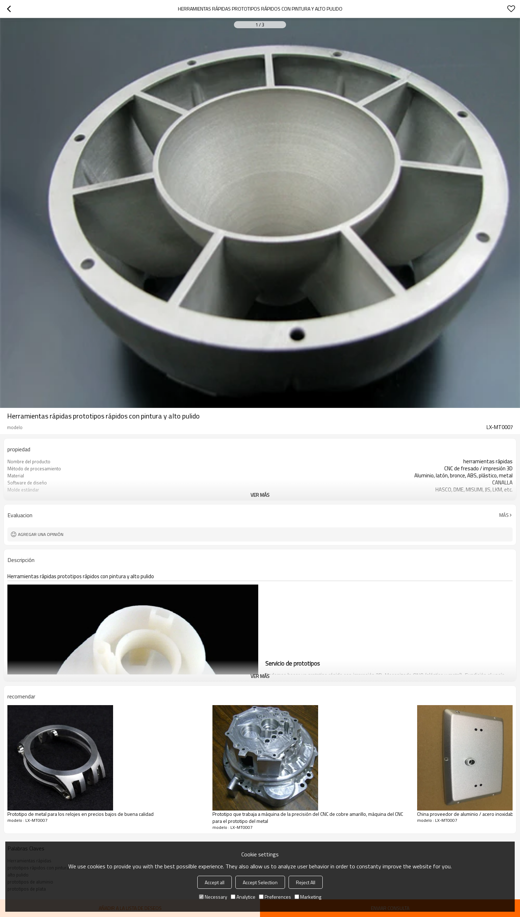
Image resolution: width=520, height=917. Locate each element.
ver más (260, 495)
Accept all (214, 882)
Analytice (243, 896)
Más (504, 515)
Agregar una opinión (40, 534)
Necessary (213, 896)
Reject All (305, 882)
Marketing (308, 896)
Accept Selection (260, 882)
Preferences (275, 896)
